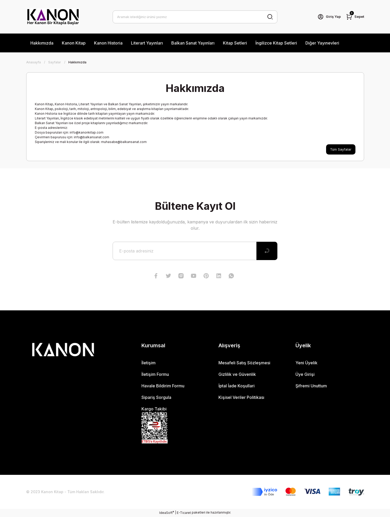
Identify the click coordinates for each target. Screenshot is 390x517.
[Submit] (266, 251)
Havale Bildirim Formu (162, 386)
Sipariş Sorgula (156, 397)
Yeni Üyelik (306, 363)
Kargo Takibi (154, 409)
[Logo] (53, 16)
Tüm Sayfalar (340, 149)
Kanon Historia (108, 43)
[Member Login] (326, 16)
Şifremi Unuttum (311, 386)
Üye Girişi (305, 374)
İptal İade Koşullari (236, 386)
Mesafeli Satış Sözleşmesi (244, 363)
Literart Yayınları (147, 43)
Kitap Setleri (235, 43)
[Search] (195, 16)
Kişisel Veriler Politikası (241, 397)
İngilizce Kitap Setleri (276, 43)
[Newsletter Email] (195, 251)
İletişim (148, 363)
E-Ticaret (184, 513)
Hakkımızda (41, 43)
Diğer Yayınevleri (322, 43)
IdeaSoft (166, 513)
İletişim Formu (155, 374)
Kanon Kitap (74, 43)
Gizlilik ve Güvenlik (237, 374)
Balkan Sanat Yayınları (193, 43)
